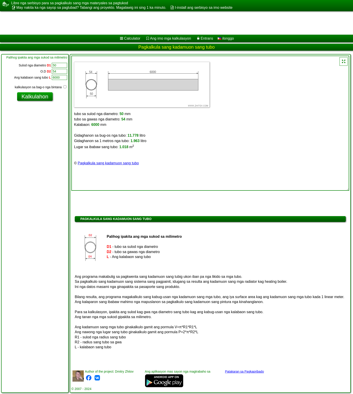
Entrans (207, 38)
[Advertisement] (137, 23)
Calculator (132, 38)
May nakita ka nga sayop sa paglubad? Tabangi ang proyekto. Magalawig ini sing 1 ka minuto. (91, 7)
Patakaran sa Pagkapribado (244, 371)
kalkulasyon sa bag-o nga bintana (40, 87)
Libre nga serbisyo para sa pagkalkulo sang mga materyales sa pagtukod (69, 3)
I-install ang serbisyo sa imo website (204, 7)
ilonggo (226, 38)
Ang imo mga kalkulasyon (170, 38)
